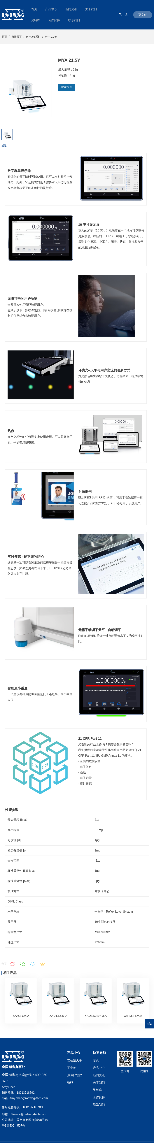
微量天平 (16, 36)
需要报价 (66, 87)
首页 (4, 36)
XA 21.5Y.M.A (58, 1015)
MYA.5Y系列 (33, 36)
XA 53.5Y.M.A (133, 1015)
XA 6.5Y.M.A (21, 1015)
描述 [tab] (4, 145)
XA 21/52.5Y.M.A (96, 1015)
